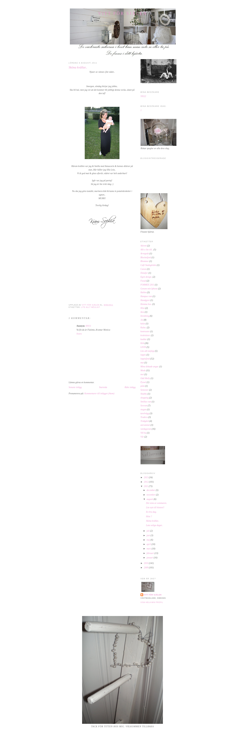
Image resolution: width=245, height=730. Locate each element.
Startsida (103, 387)
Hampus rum (146, 296)
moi (142, 374)
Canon (143, 269)
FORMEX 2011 (147, 285)
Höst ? (149, 516)
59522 (143, 96)
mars (149, 548)
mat (142, 362)
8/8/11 (88, 326)
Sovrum (144, 405)
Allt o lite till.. (147, 249)
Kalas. (143, 327)
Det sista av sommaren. (156, 503)
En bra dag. (151, 512)
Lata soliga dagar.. (154, 525)
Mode (143, 370)
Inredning (145, 316)
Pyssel (143, 382)
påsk (143, 386)
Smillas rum (146, 401)
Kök (142, 343)
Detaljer (144, 273)
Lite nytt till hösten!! (155, 507)
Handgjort (145, 300)
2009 (146, 567)
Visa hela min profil (152, 602)
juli (148, 531)
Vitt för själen (122, 13)
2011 (146, 486)
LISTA (143, 347)
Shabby (144, 394)
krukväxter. (145, 335)
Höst (143, 308)
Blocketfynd (146, 257)
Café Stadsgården (148, 265)
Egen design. (146, 277)
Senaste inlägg (75, 387)
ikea (142, 312)
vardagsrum (146, 429)
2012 (146, 482)
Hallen (144, 292)
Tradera (144, 417)
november (151, 495)
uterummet (145, 425)
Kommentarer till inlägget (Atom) (99, 393)
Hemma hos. (146, 304)
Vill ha (143, 433)
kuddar (144, 339)
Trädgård (145, 421)
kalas (143, 323)
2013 (146, 477)
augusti (150, 499)
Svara (79, 334)
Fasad (143, 281)
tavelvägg (145, 413)
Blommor (145, 261)
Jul (142, 320)
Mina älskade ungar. (150, 366)
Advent (144, 245)
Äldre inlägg (129, 387)
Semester (145, 390)
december (151, 490)
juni (149, 535)
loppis (143, 355)
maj (148, 540)
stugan (143, 409)
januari (150, 557)
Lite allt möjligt (90, 307)
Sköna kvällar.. (152, 521)
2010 (146, 563)
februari (150, 553)
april (149, 544)
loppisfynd (145, 358)
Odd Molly (145, 378)
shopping (145, 398)
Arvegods (145, 253)
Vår (142, 437)
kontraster (145, 331)
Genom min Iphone (149, 288)
